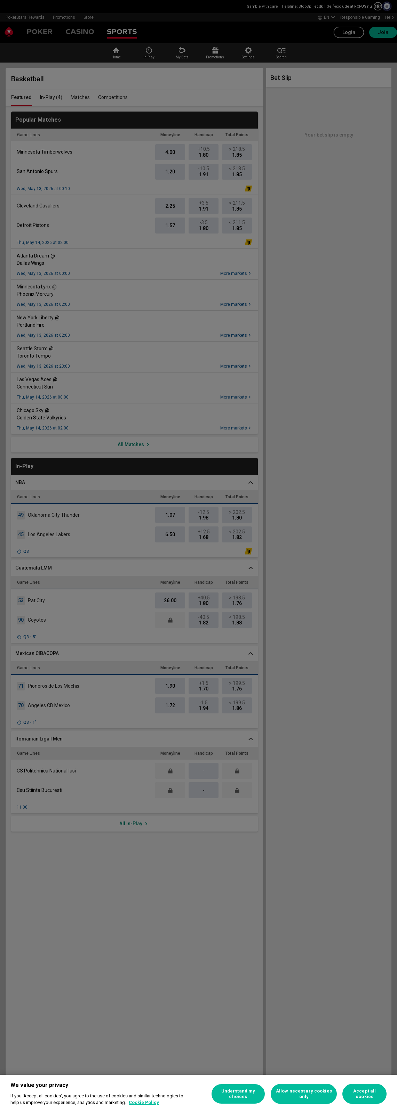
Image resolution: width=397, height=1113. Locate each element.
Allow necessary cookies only (304, 1093)
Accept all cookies (364, 1093)
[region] (198, 1094)
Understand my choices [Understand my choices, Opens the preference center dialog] (238, 1093)
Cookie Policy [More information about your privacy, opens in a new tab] (144, 1102)
